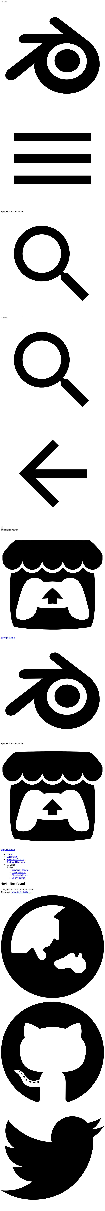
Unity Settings (18, 877)
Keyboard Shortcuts (16, 862)
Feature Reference (15, 859)
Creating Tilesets (20, 870)
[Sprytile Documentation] (52, 105)
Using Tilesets (19, 872)
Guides (13, 865)
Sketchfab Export (20, 875)
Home (9, 854)
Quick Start (12, 857)
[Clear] (2, 527)
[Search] (12, 317)
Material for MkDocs (21, 892)
